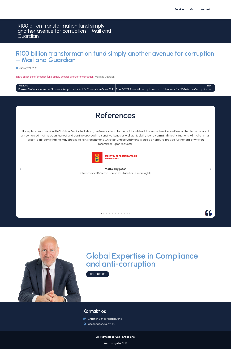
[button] (101, 213)
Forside (179, 9)
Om (192, 9)
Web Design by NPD (115, 343)
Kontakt (205, 9)
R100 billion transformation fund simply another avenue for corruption (55, 76)
